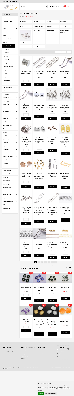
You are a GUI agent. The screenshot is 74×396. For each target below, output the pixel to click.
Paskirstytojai (7, 83)
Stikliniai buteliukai (7, 21)
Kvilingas (5, 25)
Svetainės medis (24, 356)
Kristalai (5, 115)
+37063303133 (13, 1)
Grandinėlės (7, 73)
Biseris (4, 35)
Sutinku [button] (41, 393)
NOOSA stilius (6, 104)
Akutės (4, 121)
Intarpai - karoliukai (8, 66)
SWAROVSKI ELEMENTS (8, 108)
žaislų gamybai (6, 180)
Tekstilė (5, 28)
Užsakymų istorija (42, 353)
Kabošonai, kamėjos (7, 125)
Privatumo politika (7, 353)
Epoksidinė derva (7, 97)
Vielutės (5, 132)
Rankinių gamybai (7, 177)
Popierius (5, 146)
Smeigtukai (6, 59)
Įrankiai (5, 160)
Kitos (5, 90)
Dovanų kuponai (6, 208)
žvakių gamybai (6, 184)
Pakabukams (7, 52)
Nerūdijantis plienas (8, 45)
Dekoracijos (6, 204)
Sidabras (6, 42)
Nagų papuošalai (7, 194)
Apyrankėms (7, 80)
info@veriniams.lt (61, 353)
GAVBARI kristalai (7, 111)
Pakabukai (6, 94)
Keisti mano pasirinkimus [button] (50, 393)
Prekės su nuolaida (25, 353)
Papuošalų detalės (7, 38)
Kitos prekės (6, 166)
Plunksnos (5, 163)
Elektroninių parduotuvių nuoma (57, 367)
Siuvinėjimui (6, 149)
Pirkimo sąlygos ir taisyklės (9, 351)
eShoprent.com (68, 367)
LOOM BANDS (6, 191)
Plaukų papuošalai (7, 187)
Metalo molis (6, 139)
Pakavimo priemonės (8, 201)
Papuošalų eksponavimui (8, 198)
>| (55, 262)
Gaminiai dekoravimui (8, 156)
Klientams (41, 347)
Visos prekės (69, 267)
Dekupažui (5, 142)
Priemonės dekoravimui (8, 153)
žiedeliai (6, 56)
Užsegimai (6, 63)
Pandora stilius (6, 101)
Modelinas (5, 135)
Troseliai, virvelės (7, 128)
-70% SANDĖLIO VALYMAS (9, 18)
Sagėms (6, 77)
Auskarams (6, 49)
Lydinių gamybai (7, 173)
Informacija (7, 347)
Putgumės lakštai (7, 170)
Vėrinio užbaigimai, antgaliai (10, 87)
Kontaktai (23, 358)
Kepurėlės (6, 70)
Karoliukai (5, 32)
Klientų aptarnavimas (28, 347)
